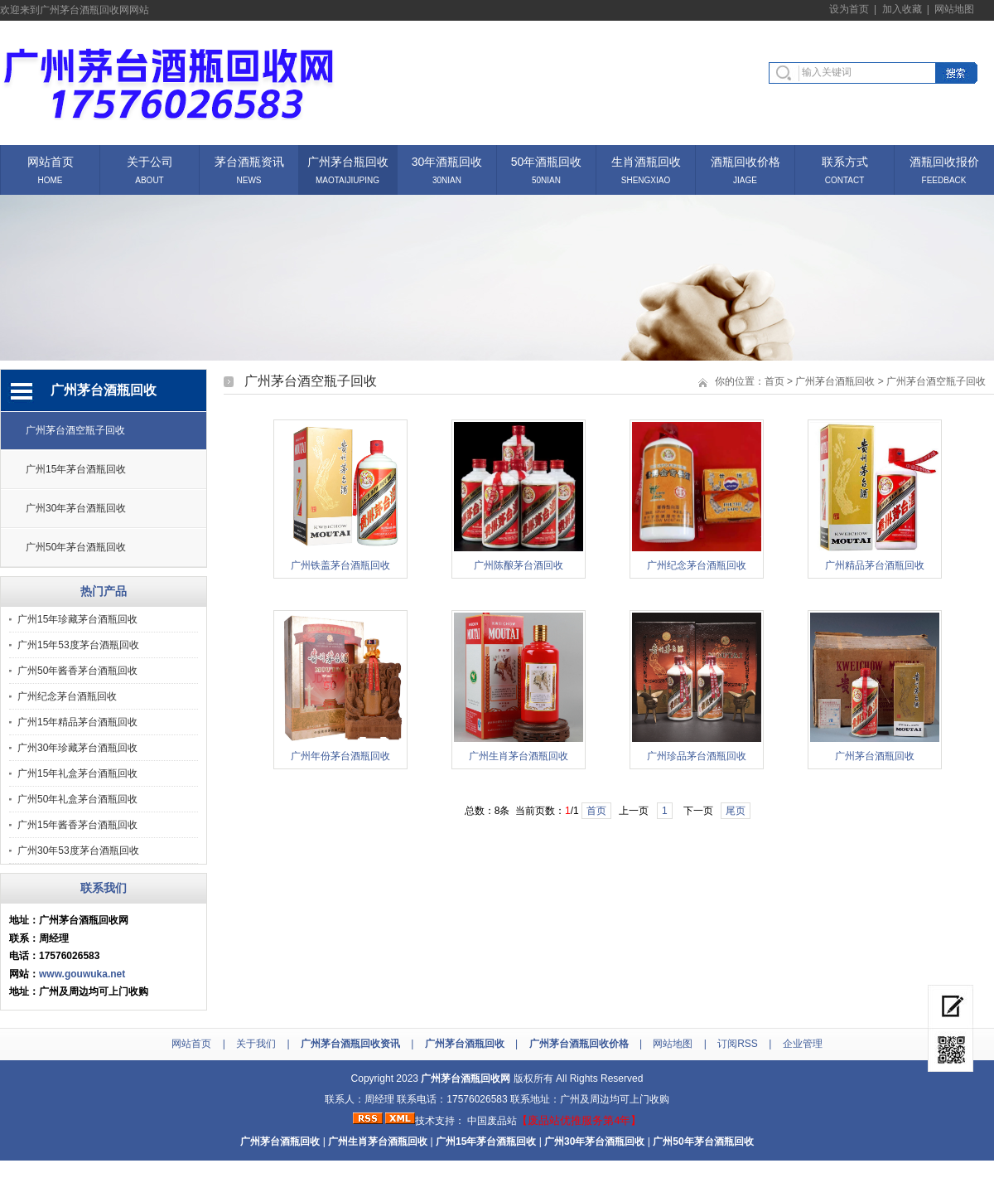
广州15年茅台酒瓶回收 (76, 469)
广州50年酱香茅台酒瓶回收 (77, 670)
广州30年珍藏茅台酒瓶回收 (77, 748)
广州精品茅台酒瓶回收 (874, 565)
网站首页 (50, 160)
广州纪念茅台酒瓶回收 (67, 696)
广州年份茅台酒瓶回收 (340, 756)
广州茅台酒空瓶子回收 (75, 430)
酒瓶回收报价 (944, 160)
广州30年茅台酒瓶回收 (76, 508)
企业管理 (803, 1043)
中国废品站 (492, 1121)
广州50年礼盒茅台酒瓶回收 (77, 799)
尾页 (736, 811)
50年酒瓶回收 (546, 160)
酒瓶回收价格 (745, 160)
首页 (774, 381)
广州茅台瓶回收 (347, 160)
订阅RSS (737, 1043)
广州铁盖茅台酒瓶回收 (340, 565)
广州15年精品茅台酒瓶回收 (77, 722)
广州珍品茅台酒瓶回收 (696, 756)
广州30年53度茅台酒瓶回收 (78, 850)
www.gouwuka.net (82, 974)
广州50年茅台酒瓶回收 (76, 547)
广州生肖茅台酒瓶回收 (518, 756)
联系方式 (845, 160)
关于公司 (150, 160)
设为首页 (849, 9)
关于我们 (256, 1043)
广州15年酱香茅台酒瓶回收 (77, 825)
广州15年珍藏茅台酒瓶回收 (77, 619)
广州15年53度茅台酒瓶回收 (78, 645)
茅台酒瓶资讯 (249, 160)
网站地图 (954, 9)
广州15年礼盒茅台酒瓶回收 (77, 773)
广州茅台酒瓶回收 (835, 381)
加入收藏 (902, 9)
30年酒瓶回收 (447, 160)
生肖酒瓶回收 (646, 160)
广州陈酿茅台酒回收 (518, 565)
